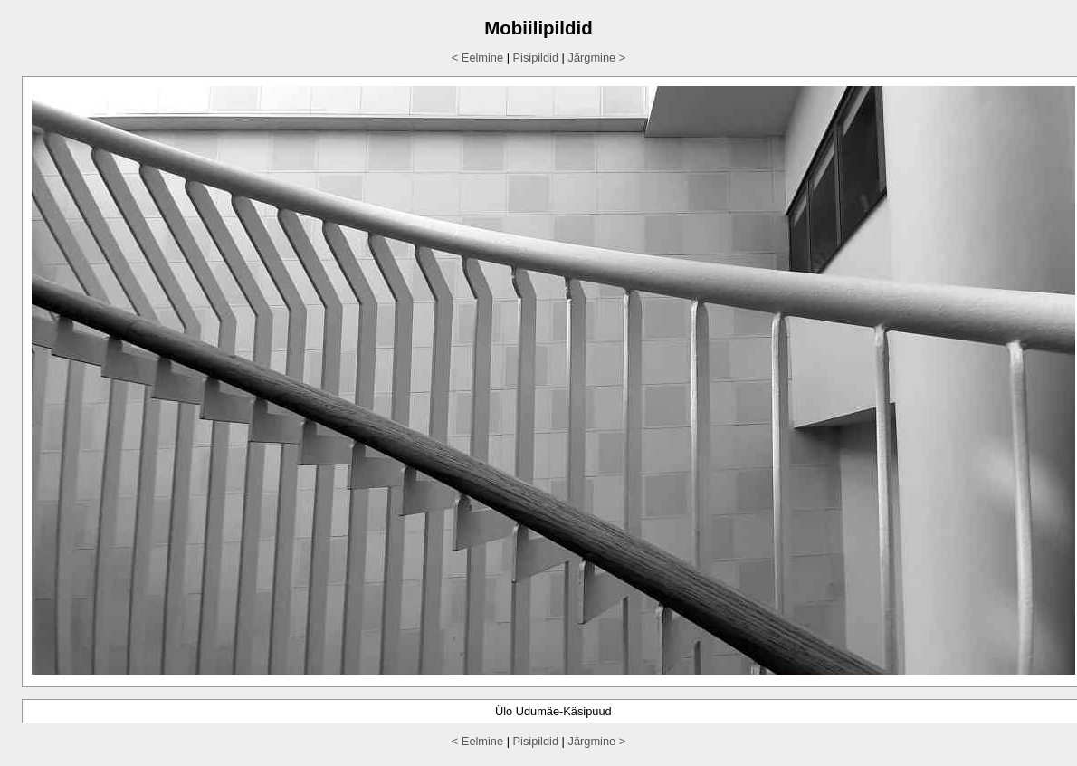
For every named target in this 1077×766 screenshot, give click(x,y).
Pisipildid (536, 57)
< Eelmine (477, 57)
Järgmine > (596, 57)
